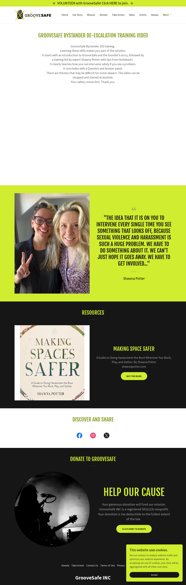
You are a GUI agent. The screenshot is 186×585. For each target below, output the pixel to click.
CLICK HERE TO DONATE (134, 528)
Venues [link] (154, 15)
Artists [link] (142, 15)
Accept (154, 575)
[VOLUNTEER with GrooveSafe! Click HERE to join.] (93, 3)
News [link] (132, 15)
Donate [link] (103, 15)
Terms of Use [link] (107, 565)
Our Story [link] (78, 15)
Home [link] (65, 15)
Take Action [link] (118, 15)
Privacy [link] (121, 565)
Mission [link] (91, 15)
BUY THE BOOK (134, 376)
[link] (34, 15)
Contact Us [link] (92, 565)
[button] (167, 15)
